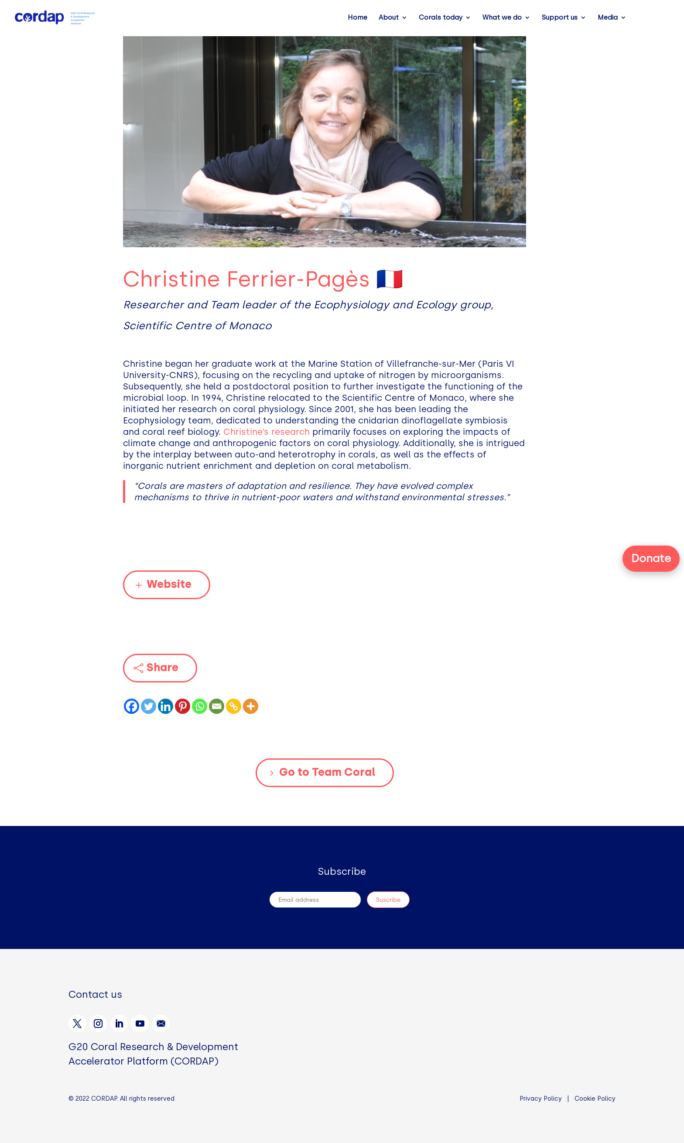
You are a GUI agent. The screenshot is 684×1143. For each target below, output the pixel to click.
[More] (250, 706)
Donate (651, 558)
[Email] (216, 706)
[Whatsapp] (199, 706)
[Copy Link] (233, 706)
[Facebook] (131, 706)
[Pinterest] (182, 706)
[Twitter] (148, 706)
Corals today (440, 17)
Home (357, 17)
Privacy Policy (541, 1098)
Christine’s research (266, 431)
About (389, 17)
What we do (502, 17)
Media (608, 17)
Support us (560, 17)
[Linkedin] (165, 706)
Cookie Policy (595, 1098)
